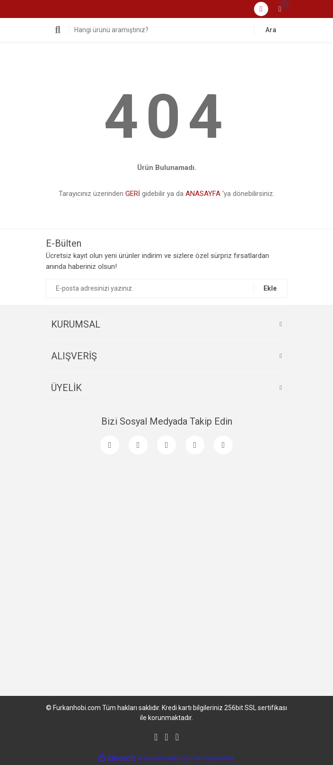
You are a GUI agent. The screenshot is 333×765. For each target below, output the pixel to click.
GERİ (132, 193)
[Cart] (280, 9)
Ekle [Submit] (270, 288)
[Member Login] (261, 9)
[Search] (166, 30)
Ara (270, 30)
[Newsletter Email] (166, 288)
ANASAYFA (202, 193)
